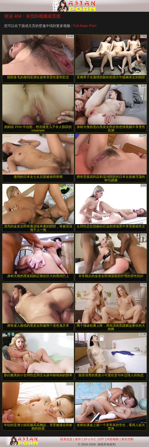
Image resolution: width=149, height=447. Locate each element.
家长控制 (127, 439)
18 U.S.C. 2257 (93, 439)
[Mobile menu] (3, 5)
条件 (78, 439)
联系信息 (66, 439)
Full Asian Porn (84, 26)
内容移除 (113, 439)
